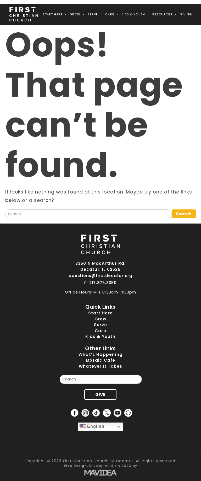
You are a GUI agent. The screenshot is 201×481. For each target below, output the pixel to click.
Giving (186, 14)
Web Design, (76, 466)
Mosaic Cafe (100, 360)
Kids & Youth (135, 14)
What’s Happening (100, 354)
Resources (164, 14)
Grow (77, 14)
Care (112, 14)
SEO (128, 466)
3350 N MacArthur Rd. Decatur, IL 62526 (100, 266)
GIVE (100, 394)
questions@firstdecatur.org (100, 275)
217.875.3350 (103, 282)
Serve (95, 14)
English (92, 427)
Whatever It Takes (100, 366)
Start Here (55, 14)
